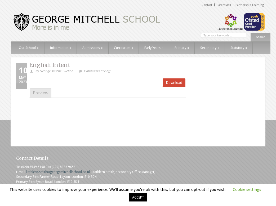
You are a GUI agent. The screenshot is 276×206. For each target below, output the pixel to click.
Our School (29, 48)
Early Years (153, 48)
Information (60, 48)
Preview (40, 92)
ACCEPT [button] (138, 197)
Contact (207, 4)
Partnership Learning (249, 4)
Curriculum (123, 48)
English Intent (49, 65)
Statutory (238, 48)
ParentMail (224, 4)
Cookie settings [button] (247, 189)
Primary (182, 48)
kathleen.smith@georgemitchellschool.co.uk (58, 172)
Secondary (209, 48)
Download (174, 83)
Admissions (92, 48)
